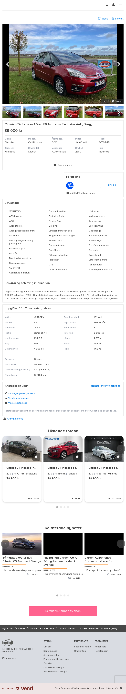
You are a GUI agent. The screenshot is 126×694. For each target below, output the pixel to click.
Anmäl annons (13, 418)
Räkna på (111, 185)
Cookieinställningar (53, 667)
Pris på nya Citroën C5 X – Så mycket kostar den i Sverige (61, 561)
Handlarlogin (101, 651)
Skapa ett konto (82, 647)
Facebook (11, 658)
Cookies (47, 663)
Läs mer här (112, 688)
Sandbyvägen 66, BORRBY (22, 393)
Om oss (47, 647)
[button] (36, 457)
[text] (5, 5)
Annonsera (100, 647)
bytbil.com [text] (7, 642)
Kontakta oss (50, 651)
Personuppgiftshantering (56, 659)
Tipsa (103, 18)
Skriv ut (118, 18)
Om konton (80, 651)
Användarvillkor (51, 655)
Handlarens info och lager (106, 386)
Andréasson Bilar (16, 385)
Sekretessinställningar (55, 671)
